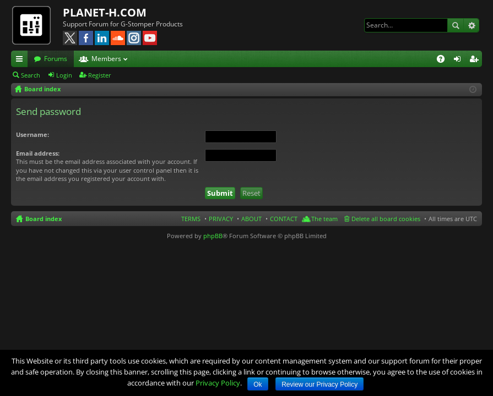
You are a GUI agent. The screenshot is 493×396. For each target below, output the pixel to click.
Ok (257, 384)
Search (455, 25)
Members (106, 58)
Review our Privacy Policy (319, 384)
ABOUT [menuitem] (251, 219)
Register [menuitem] (476, 60)
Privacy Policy (218, 383)
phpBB (213, 236)
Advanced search (471, 25)
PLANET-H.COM (105, 12)
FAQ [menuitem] (444, 60)
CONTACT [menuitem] (283, 219)
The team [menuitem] (324, 219)
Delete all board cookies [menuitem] (385, 219)
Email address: (37, 153)
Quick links (21, 60)
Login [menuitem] (459, 60)
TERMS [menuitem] (191, 219)
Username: (32, 134)
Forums (55, 58)
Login (64, 75)
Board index (43, 219)
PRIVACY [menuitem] (221, 219)
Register (99, 75)
